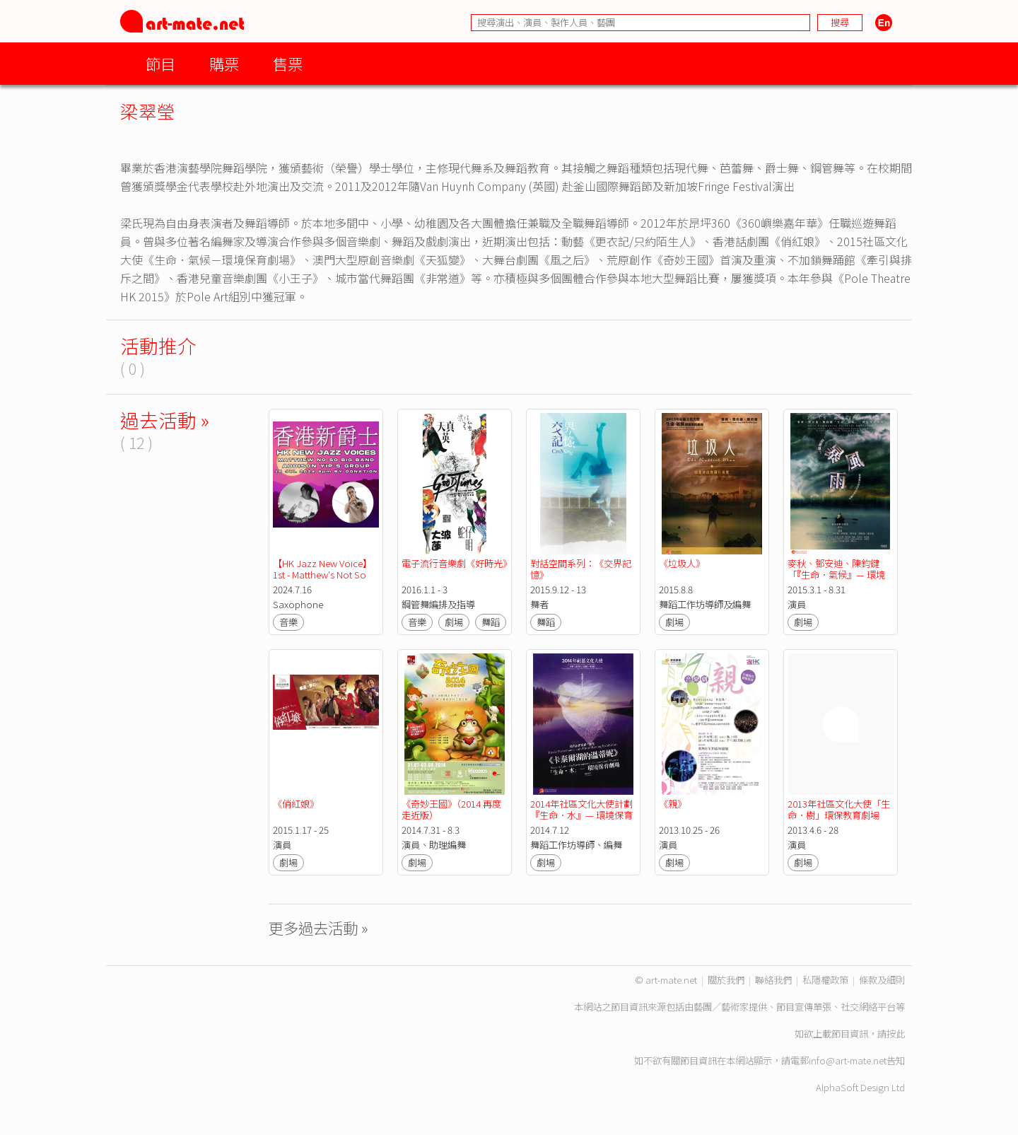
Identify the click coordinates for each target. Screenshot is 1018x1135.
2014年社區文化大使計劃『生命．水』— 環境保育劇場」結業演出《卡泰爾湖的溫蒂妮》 (581, 820)
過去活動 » (164, 419)
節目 (160, 63)
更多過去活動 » (318, 927)
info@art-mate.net (848, 1060)
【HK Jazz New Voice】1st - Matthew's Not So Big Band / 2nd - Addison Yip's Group (327, 580)
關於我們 (726, 979)
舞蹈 (490, 622)
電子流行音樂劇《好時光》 (457, 563)
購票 (224, 63)
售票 (288, 63)
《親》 (672, 803)
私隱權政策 (825, 979)
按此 (896, 1033)
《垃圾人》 (682, 563)
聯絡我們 (773, 979)
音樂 (288, 622)
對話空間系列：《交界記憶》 (580, 569)
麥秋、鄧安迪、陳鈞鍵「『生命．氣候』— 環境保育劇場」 (836, 575)
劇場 (454, 622)
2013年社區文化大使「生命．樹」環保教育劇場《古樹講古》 (839, 815)
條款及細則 (882, 979)
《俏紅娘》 (296, 803)
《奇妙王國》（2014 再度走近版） (451, 809)
